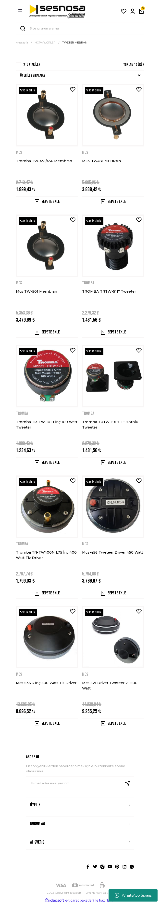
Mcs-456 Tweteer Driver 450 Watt (112, 552)
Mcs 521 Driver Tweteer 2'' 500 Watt (109, 685)
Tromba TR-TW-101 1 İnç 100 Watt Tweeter (46, 425)
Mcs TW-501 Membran (36, 291)
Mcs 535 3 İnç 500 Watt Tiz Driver (46, 683)
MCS (19, 152)
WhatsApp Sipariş (133, 895)
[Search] (80, 28)
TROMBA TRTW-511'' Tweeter (109, 291)
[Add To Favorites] (73, 89)
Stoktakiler (31, 64)
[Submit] (129, 783)
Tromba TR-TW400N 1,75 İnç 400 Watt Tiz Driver (46, 555)
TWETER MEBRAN (74, 42)
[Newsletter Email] (80, 783)
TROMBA (88, 283)
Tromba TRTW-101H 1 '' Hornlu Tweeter (110, 425)
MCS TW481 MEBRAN (101, 161)
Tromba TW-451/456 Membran (44, 161)
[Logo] (57, 11)
